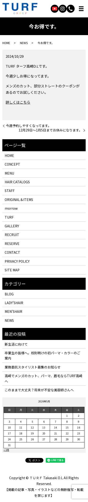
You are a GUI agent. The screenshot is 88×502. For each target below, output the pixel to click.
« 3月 (6, 450)
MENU (9, 173)
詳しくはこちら (18, 102)
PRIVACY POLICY (17, 261)
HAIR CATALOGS (17, 182)
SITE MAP (12, 270)
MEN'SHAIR (13, 311)
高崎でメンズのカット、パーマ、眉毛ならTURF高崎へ (43, 378)
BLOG (9, 294)
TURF (9, 217)
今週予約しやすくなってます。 (28, 125)
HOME (6, 43)
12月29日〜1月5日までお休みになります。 (50, 130)
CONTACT (12, 252)
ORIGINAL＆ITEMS (19, 199)
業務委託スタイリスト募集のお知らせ (33, 367)
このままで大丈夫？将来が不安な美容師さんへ (39, 390)
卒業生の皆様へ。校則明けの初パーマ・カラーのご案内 (42, 355)
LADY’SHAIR (14, 302)
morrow (11, 208)
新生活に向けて (16, 344)
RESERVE (12, 243)
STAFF (10, 190)
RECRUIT (12, 234)
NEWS (24, 43)
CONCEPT (12, 164)
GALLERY (12, 226)
